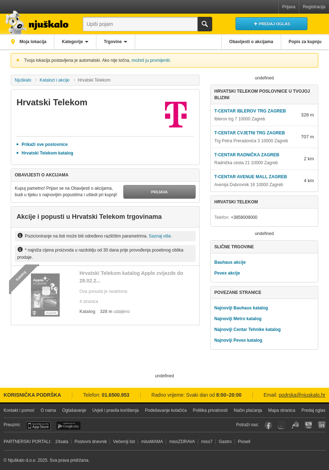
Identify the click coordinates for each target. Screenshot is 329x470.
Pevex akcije (227, 273)
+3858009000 (244, 217)
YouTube (308, 425)
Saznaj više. (160, 236)
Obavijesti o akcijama (251, 41)
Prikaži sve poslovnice (45, 144)
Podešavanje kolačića (166, 410)
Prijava (289, 6)
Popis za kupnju (305, 41)
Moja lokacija (32, 41)
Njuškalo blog (295, 425)
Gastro (225, 441)
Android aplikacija (68, 425)
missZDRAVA (182, 441)
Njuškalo (23, 80)
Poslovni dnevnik (90, 441)
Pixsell (244, 441)
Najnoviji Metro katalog (237, 318)
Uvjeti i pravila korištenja (115, 410)
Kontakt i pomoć (19, 410)
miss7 (207, 441)
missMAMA (152, 441)
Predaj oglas (313, 410)
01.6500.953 (115, 395)
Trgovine (113, 41)
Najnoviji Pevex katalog (238, 340)
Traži (205, 24)
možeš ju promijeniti (151, 60)
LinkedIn (321, 425)
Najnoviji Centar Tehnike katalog (247, 329)
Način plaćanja (248, 410)
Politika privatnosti (210, 410)
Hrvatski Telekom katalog (47, 153)
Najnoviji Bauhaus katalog (241, 307)
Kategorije (72, 41)
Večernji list (124, 441)
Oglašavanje (74, 410)
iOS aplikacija (38, 425)
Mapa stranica (281, 410)
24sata (61, 441)
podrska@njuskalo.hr (302, 395)
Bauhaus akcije (230, 262)
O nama (48, 410)
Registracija (314, 6)
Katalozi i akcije (54, 80)
